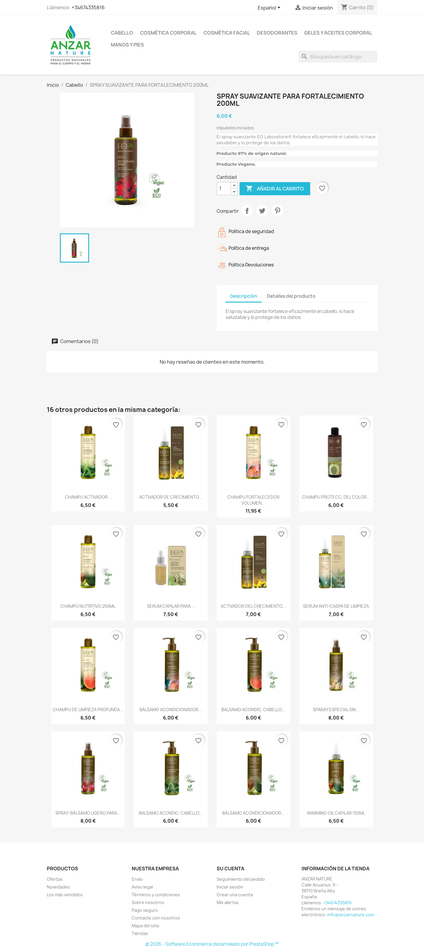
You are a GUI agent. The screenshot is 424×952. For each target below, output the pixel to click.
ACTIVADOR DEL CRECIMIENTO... (253, 606)
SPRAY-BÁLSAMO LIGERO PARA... (88, 813)
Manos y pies (127, 44)
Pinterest (277, 211)
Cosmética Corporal (168, 33)
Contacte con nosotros (156, 918)
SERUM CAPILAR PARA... (170, 606)
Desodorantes (277, 33)
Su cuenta (230, 868)
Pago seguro (145, 910)
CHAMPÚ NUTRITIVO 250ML (87, 606)
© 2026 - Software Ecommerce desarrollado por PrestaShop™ (212, 944)
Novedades (58, 887)
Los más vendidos (65, 894)
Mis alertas (228, 902)
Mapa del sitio (145, 925)
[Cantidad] (224, 188)
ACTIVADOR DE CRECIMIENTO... (170, 497)
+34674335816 (88, 7)
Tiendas (140, 933)
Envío (137, 879)
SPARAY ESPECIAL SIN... (336, 709)
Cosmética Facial (227, 33)
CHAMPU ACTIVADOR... (88, 497)
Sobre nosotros (148, 902)
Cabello (122, 33)
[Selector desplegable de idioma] (270, 8)
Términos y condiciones (156, 894)
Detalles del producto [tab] (291, 296)
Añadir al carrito (275, 189)
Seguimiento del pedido (241, 879)
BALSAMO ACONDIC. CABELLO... (253, 709)
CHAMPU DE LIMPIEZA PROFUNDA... (88, 709)
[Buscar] (338, 57)
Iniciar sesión (230, 887)
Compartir (247, 211)
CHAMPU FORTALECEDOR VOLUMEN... (253, 500)
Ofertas (55, 879)
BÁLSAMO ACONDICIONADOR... (170, 709)
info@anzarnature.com (350, 914)
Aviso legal (142, 887)
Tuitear (262, 211)
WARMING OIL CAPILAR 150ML (336, 813)
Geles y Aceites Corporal (338, 33)
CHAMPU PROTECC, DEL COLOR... (336, 497)
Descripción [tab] (243, 296)
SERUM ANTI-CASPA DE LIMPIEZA (336, 606)
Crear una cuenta (235, 894)
